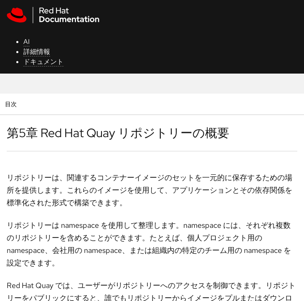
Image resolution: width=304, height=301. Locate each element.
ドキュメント (43, 61)
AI (26, 41)
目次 (12, 104)
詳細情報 (36, 51)
